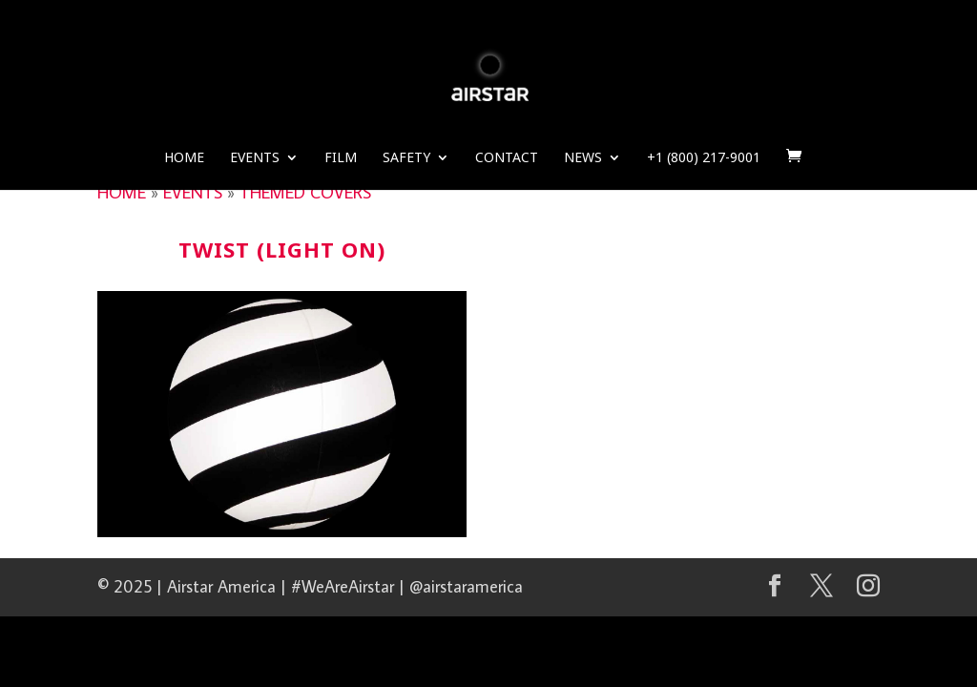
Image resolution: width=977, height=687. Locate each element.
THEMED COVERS (305, 192)
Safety (406, 158)
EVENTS (192, 192)
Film (340, 158)
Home (184, 158)
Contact (506, 158)
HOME (121, 192)
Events (255, 158)
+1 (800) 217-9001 (703, 158)
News (583, 158)
